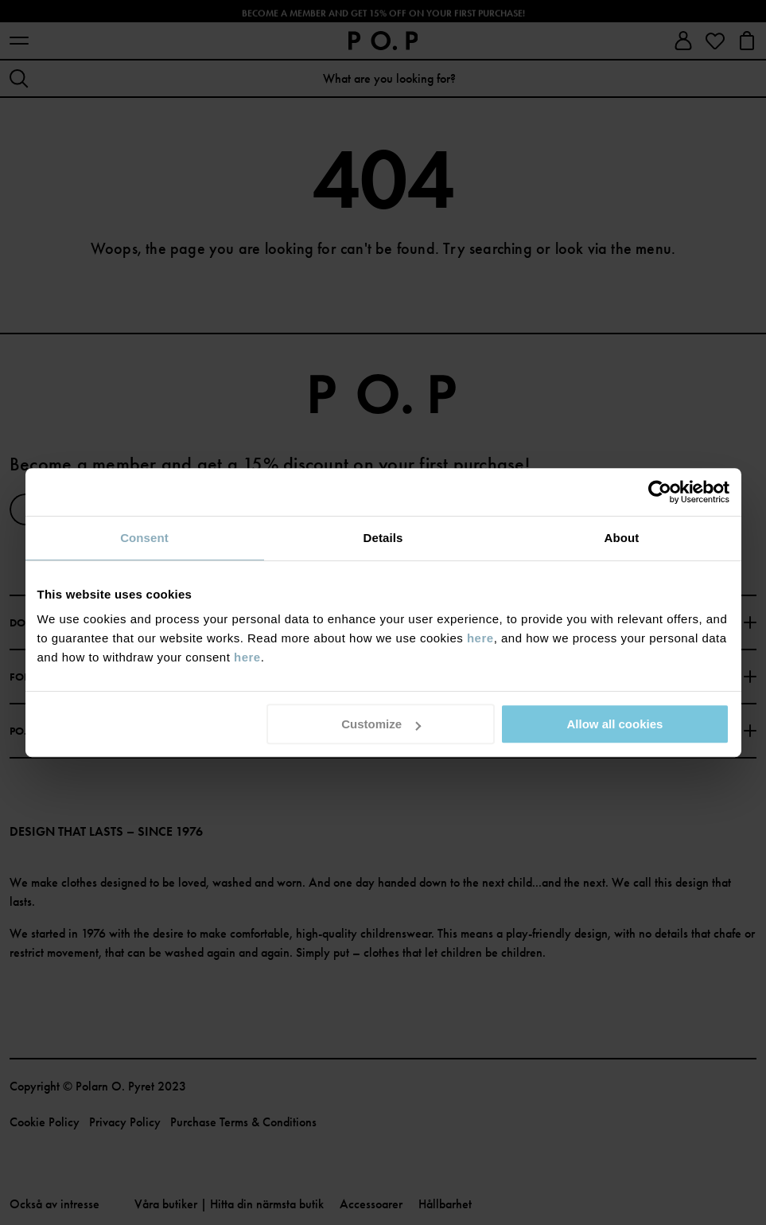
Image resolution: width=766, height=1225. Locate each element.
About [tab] (622, 537)
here (480, 638)
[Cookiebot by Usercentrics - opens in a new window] (659, 492)
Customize (381, 724)
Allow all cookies (615, 724)
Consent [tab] (144, 537)
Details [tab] (383, 537)
